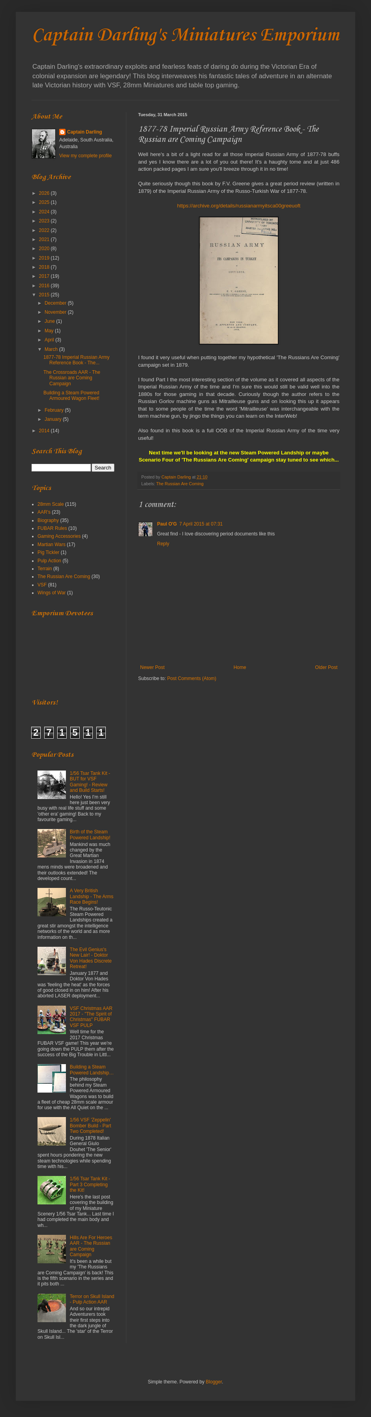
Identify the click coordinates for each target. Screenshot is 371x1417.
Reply (163, 543)
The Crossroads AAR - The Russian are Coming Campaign (71, 377)
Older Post (326, 667)
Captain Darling (84, 132)
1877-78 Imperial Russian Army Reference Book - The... (76, 360)
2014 (45, 430)
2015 (45, 295)
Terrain (44, 568)
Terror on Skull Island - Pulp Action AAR (92, 1299)
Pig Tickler (48, 552)
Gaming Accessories (59, 536)
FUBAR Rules (52, 528)
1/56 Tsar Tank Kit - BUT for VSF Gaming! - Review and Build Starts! (90, 782)
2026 (45, 193)
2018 (45, 267)
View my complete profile (85, 155)
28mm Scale (50, 504)
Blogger (214, 1382)
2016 (45, 285)
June (50, 321)
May (50, 331)
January (54, 419)
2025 (45, 202)
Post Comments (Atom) (191, 678)
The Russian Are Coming (180, 483)
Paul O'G (167, 524)
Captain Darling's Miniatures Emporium (185, 35)
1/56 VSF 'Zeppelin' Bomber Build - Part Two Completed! (90, 1125)
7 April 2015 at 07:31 (201, 524)
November (56, 312)
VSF (42, 585)
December (56, 303)
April (50, 340)
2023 (45, 221)
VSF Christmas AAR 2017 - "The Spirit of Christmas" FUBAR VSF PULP (91, 1017)
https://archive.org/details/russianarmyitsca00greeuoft (238, 206)
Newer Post (152, 667)
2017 (45, 276)
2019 (45, 258)
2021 (45, 239)
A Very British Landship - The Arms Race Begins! (92, 896)
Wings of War (51, 592)
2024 (45, 212)
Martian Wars (51, 544)
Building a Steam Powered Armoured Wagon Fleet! (71, 395)
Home (240, 667)
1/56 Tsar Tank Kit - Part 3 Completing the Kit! (90, 1184)
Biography (48, 520)
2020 (45, 248)
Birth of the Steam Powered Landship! (90, 834)
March (52, 349)
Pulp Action (49, 560)
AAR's (44, 512)
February (55, 410)
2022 (45, 230)
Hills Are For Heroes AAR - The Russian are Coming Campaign (91, 1246)
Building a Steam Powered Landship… (92, 1069)
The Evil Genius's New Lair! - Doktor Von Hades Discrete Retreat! (91, 958)
